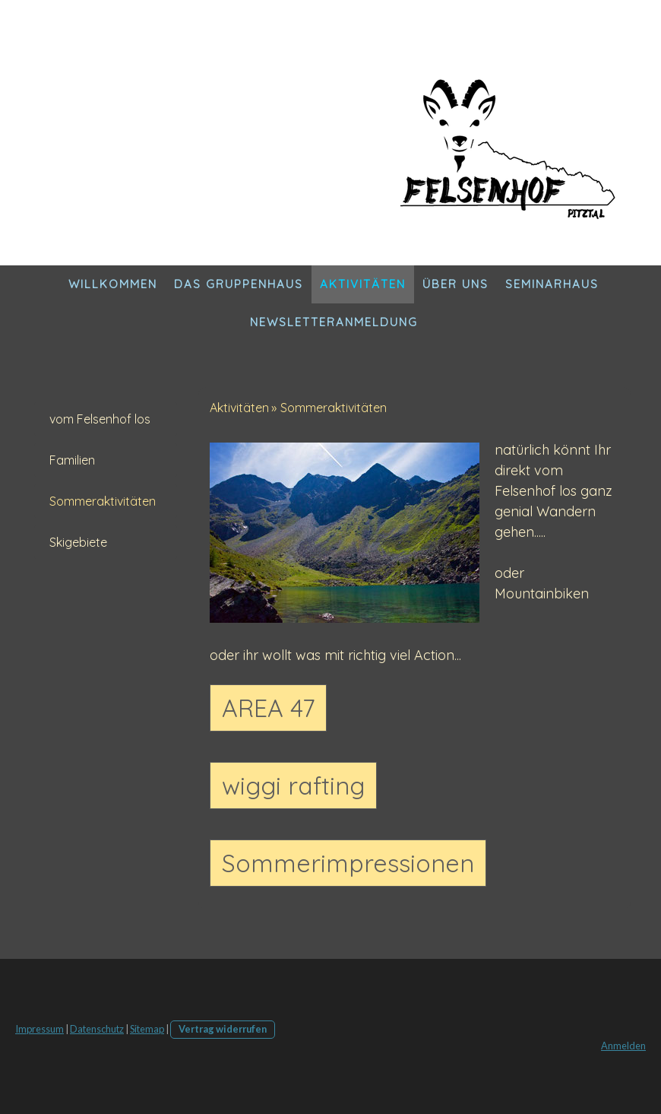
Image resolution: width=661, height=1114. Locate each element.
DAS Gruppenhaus (238, 284)
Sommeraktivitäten (102, 501)
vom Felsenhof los (99, 419)
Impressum (39, 1029)
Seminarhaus (552, 284)
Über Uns (455, 284)
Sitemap (147, 1029)
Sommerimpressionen (348, 863)
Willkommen (112, 284)
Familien (72, 460)
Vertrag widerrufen (223, 1029)
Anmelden (623, 1045)
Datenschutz (97, 1029)
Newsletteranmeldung (334, 322)
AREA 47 (268, 708)
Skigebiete (78, 542)
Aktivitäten (363, 284)
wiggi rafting (293, 785)
